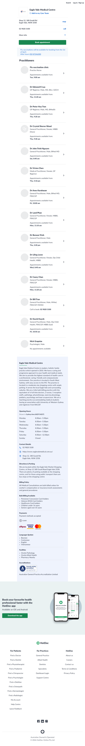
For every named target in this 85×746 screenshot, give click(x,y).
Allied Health (43, 660)
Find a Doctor (15, 655)
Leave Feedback (16, 709)
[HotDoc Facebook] (39, 721)
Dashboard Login (42, 673)
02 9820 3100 (28, 447)
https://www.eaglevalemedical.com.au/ (38, 452)
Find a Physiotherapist (15, 664)
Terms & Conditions (69, 669)
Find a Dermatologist (16, 691)
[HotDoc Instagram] (46, 721)
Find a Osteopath (15, 687)
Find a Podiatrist (15, 669)
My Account (15, 700)
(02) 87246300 (35, 54)
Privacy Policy (69, 673)
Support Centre (43, 678)
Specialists (42, 669)
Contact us (69, 664)
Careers (69, 660)
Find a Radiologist (16, 695)
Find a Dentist (15, 660)
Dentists (42, 664)
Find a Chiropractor (15, 673)
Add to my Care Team (39, 13)
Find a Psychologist (15, 678)
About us (69, 655)
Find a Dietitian (16, 682)
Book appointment (42, 42)
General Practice (42, 655)
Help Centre (15, 704)
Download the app (15, 616)
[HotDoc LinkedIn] (42, 721)
